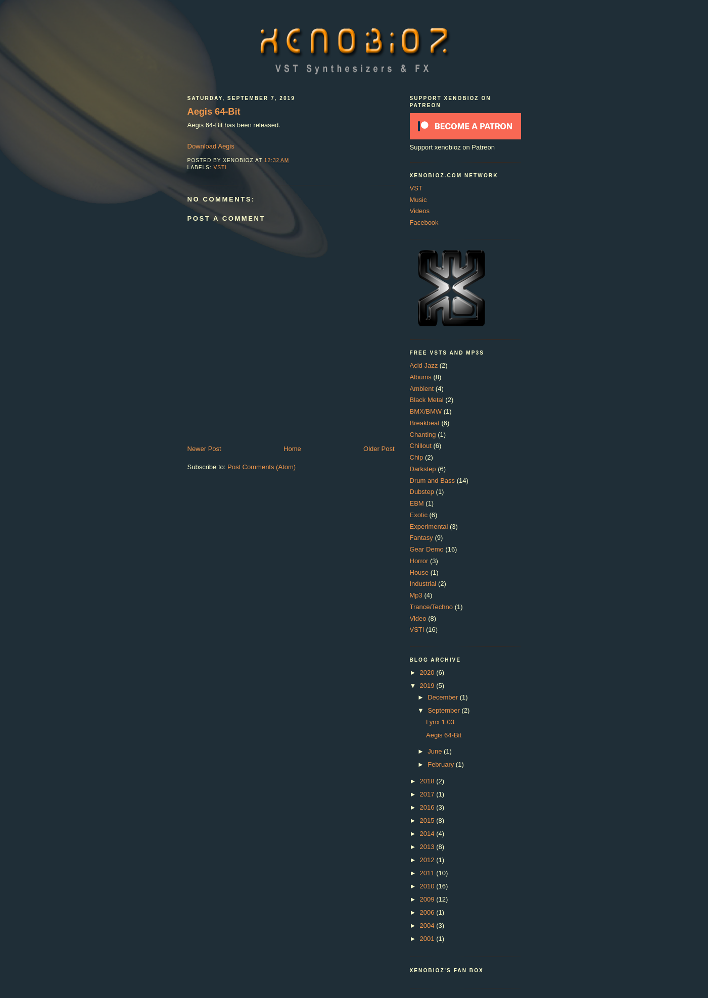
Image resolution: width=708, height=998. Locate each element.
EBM (417, 503)
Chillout (421, 446)
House (419, 572)
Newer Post (204, 449)
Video (418, 618)
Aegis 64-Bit (214, 112)
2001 (428, 938)
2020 (428, 672)
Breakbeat (425, 423)
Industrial (423, 583)
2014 (428, 833)
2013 (428, 847)
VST (416, 188)
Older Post (378, 449)
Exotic (419, 515)
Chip (416, 457)
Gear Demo (427, 549)
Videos (420, 211)
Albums (421, 377)
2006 (428, 912)
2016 (428, 807)
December (444, 697)
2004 (428, 925)
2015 (428, 820)
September (444, 710)
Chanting (423, 434)
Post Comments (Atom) (261, 467)
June (436, 751)
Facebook (424, 222)
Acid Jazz (424, 365)
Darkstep (423, 469)
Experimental (429, 526)
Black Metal (427, 400)
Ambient (422, 388)
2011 (428, 873)
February (442, 764)
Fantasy (421, 537)
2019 (428, 685)
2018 (428, 781)
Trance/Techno (431, 607)
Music (418, 200)
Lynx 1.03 (440, 722)
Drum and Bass (432, 480)
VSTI (220, 167)
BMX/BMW (426, 411)
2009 (428, 899)
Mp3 (416, 595)
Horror (419, 561)
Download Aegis (210, 146)
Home (292, 449)
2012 (428, 860)
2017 (428, 794)
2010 (428, 886)
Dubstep (422, 491)
